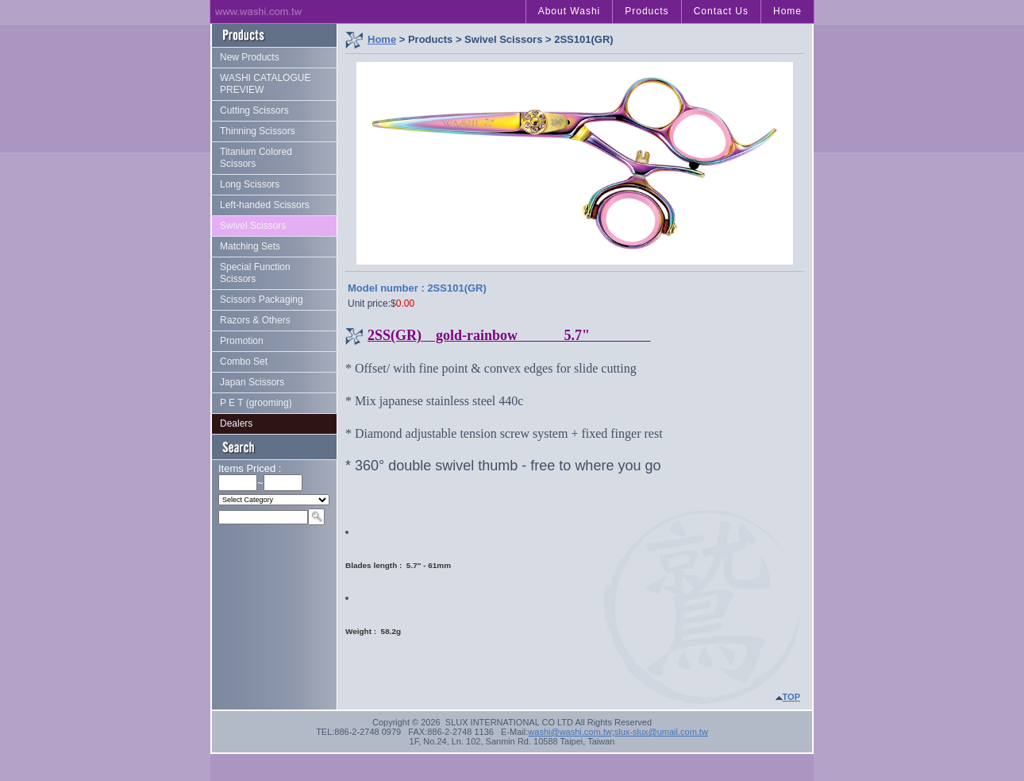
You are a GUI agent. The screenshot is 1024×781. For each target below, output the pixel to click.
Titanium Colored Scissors (256, 157)
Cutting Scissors (254, 110)
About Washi (569, 11)
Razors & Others (255, 320)
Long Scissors (249, 184)
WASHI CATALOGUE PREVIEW (265, 83)
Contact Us (721, 11)
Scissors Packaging (261, 299)
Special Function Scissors (255, 272)
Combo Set (244, 361)
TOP (791, 697)
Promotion (242, 340)
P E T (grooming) (256, 402)
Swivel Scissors (253, 225)
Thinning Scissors (257, 131)
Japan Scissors (252, 382)
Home (787, 11)
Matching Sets (250, 246)
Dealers (236, 423)
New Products (249, 57)
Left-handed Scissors (265, 205)
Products (646, 11)
